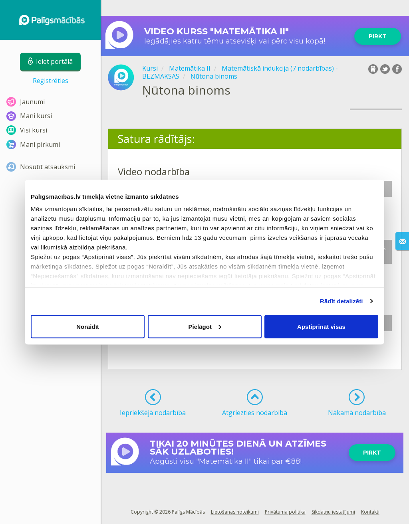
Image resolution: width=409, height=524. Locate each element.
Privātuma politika (285, 511)
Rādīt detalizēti (341, 301)
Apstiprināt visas (321, 326)
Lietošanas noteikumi (235, 511)
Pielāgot (205, 326)
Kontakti (370, 511)
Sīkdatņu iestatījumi (333, 511)
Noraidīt (87, 326)
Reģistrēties (50, 81)
